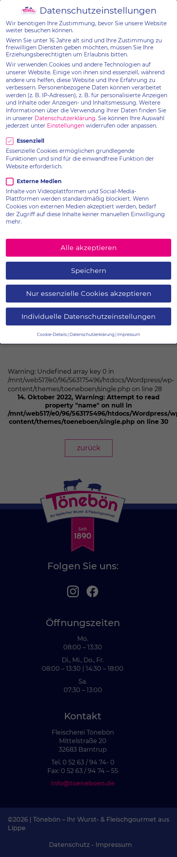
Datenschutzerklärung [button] (92, 327)
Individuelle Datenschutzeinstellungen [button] (88, 309)
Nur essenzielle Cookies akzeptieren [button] (88, 286)
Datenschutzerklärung (65, 111)
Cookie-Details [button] (52, 327)
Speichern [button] (88, 263)
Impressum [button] (128, 327)
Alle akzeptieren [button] (89, 240)
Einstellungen (65, 118)
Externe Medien (34, 174)
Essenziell (26, 134)
